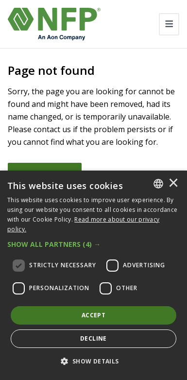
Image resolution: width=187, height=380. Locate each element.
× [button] (173, 184)
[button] (93, 244)
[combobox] (158, 184)
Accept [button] (93, 315)
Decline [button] (93, 338)
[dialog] (93, 275)
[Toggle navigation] (169, 24)
